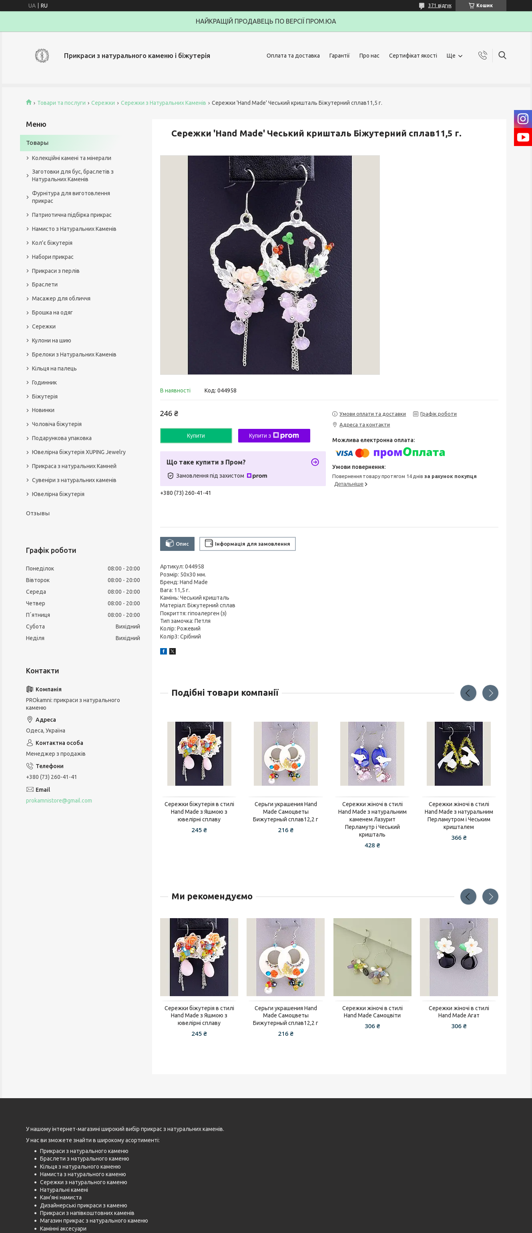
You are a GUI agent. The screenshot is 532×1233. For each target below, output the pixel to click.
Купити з (274, 435)
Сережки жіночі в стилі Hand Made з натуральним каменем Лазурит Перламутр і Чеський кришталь (372, 819)
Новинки (43, 410)
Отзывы (38, 513)
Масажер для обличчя (61, 298)
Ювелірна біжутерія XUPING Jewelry (79, 452)
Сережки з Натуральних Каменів (163, 103)
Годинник (44, 382)
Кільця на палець (54, 368)
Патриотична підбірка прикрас (72, 215)
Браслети (45, 284)
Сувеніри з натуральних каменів (74, 480)
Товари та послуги (61, 103)
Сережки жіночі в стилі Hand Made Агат (459, 1012)
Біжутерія (45, 396)
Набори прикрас (53, 257)
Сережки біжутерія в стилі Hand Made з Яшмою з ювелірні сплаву (199, 812)
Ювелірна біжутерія (58, 494)
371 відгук (440, 5)
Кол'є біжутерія (52, 243)
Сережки (103, 103)
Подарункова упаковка (62, 438)
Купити (196, 435)
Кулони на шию (51, 340)
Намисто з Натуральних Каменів (74, 229)
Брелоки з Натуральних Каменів (74, 354)
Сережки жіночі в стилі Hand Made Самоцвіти (372, 1012)
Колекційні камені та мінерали (71, 158)
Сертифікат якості (413, 55)
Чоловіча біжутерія (57, 424)
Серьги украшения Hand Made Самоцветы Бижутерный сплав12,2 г (285, 812)
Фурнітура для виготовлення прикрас (71, 197)
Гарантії (339, 55)
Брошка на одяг (52, 312)
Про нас (369, 55)
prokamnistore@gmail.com (59, 800)
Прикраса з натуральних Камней (74, 466)
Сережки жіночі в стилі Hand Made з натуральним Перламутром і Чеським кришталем (459, 815)
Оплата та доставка (293, 55)
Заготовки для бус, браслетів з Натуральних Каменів (73, 175)
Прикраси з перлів (56, 271)
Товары (37, 142)
